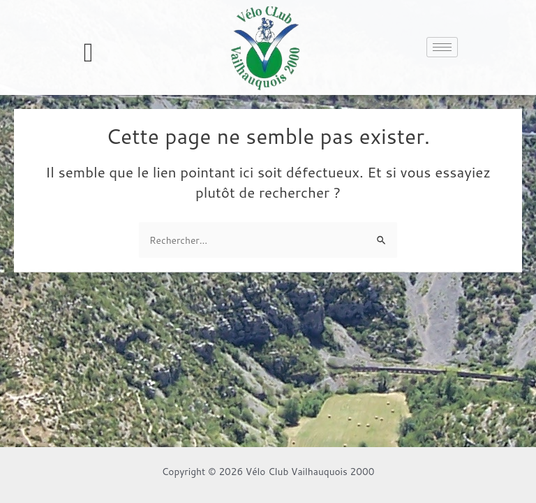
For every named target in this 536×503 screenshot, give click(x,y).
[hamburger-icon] (442, 47)
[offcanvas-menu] (88, 52)
